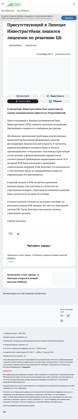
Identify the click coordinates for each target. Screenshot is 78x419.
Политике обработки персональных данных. (37, 18)
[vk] (11, 234)
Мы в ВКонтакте (7, 11)
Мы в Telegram (23, 11)
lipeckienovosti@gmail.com (21, 348)
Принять (69, 18)
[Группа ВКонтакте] (22, 96)
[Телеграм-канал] (55, 101)
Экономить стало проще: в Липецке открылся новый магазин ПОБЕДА (39, 258)
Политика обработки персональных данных (19, 406)
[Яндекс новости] (55, 96)
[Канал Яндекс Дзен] (22, 101)
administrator (63, 54)
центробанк (15, 45)
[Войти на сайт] (74, 3)
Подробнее (26, 367)
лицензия (31, 45)
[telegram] (18, 234)
